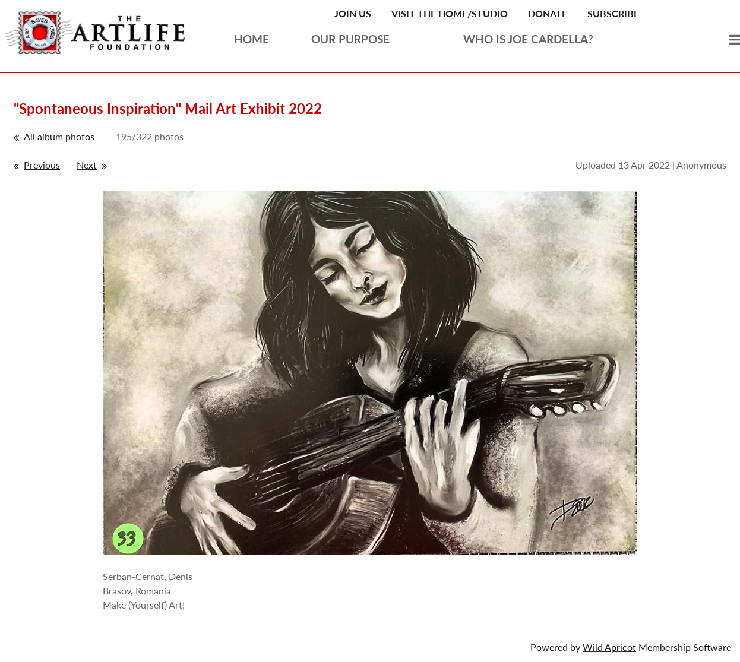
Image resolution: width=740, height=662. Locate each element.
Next (87, 164)
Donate (547, 13)
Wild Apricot (609, 647)
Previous (42, 164)
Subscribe (613, 13)
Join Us (352, 13)
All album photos (59, 136)
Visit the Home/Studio (449, 13)
